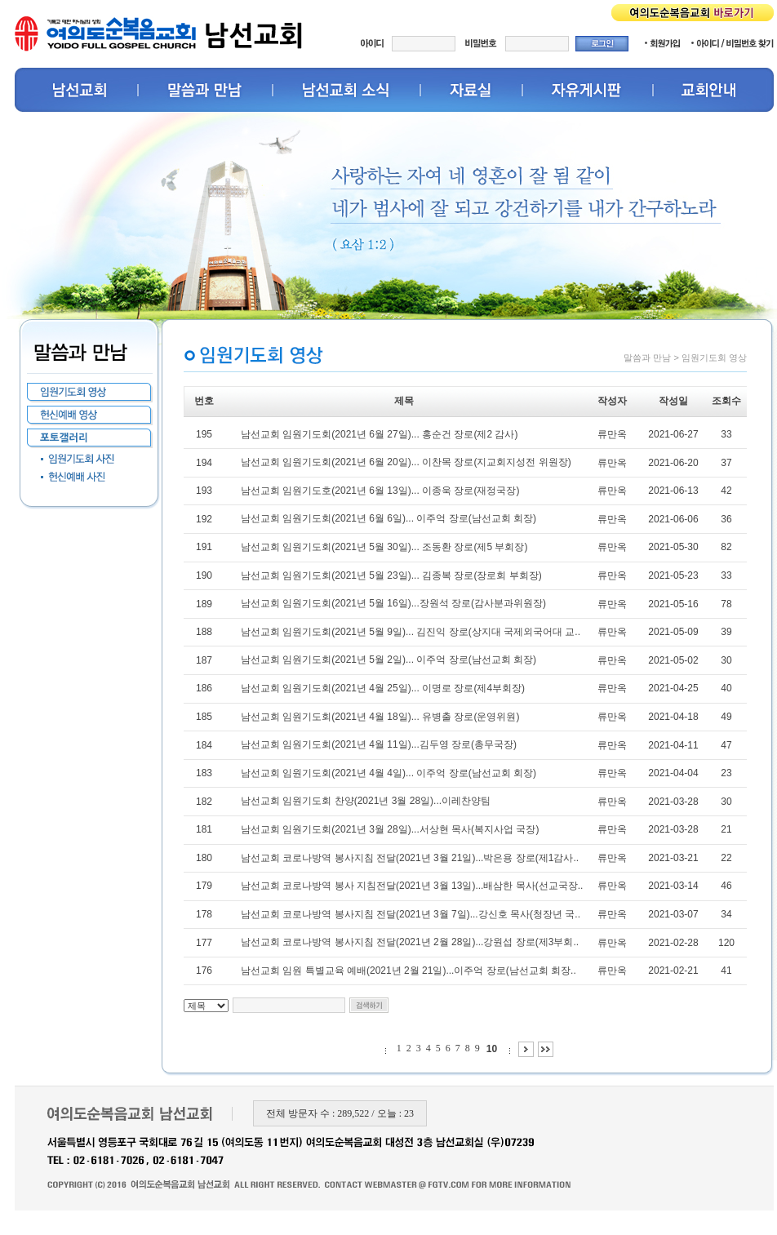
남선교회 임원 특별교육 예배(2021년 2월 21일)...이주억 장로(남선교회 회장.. (408, 970)
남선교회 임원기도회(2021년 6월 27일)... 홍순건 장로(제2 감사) (379, 434)
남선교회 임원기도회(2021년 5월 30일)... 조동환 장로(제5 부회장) (384, 547)
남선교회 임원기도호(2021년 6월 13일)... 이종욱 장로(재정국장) (380, 490)
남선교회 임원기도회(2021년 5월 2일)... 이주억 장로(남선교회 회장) (388, 659)
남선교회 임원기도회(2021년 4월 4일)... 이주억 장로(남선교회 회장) (388, 773)
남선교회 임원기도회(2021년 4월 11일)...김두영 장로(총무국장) (379, 744)
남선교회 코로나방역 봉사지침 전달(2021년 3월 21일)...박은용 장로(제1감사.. (410, 858)
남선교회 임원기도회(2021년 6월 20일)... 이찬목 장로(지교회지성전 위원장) (406, 462)
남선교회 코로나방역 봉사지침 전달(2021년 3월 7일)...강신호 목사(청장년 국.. (410, 914)
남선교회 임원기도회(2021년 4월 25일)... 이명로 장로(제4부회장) (383, 688)
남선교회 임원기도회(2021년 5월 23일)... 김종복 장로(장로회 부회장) (391, 575)
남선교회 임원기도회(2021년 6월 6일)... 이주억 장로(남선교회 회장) (388, 518)
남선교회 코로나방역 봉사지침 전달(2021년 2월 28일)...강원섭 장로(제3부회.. (410, 942)
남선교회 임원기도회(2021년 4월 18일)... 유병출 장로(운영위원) (380, 716)
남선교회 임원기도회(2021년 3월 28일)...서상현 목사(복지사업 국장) (390, 829)
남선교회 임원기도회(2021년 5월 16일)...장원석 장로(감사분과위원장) (393, 603)
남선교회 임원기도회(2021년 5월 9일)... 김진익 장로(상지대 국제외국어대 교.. (410, 631)
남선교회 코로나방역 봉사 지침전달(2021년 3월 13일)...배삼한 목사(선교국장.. (412, 885)
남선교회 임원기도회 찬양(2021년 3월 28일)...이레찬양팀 (366, 800)
